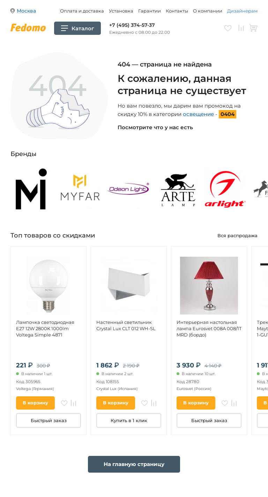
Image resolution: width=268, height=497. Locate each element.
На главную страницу (134, 464)
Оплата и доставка (82, 11)
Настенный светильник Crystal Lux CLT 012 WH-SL (126, 325)
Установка (121, 11)
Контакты (177, 11)
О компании (207, 11)
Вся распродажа (237, 235)
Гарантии (149, 11)
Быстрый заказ (49, 420)
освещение (198, 114)
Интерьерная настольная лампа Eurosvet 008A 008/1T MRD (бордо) (209, 328)
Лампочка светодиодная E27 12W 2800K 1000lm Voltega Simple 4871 (45, 328)
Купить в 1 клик (129, 420)
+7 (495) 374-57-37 (132, 25)
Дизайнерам (242, 11)
